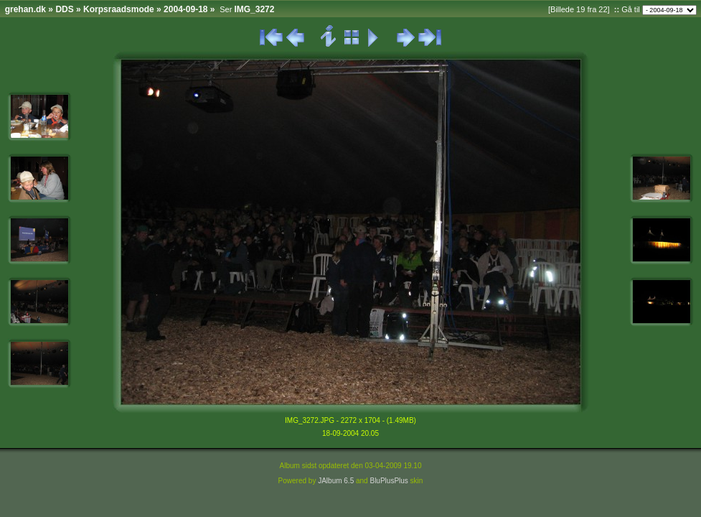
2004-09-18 (185, 9)
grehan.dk (25, 9)
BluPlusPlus (389, 481)
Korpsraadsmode (118, 9)
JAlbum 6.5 (336, 481)
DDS (64, 9)
